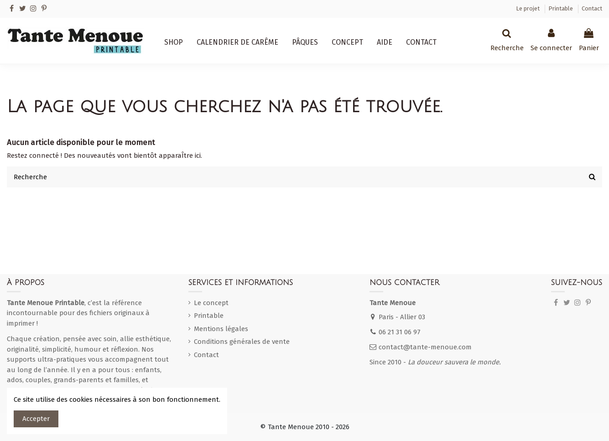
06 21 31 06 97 (400, 332)
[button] (173, 42)
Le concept (211, 303)
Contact (592, 8)
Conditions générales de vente (242, 341)
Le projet (528, 8)
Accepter (36, 419)
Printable (561, 8)
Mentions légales (221, 329)
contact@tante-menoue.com (425, 347)
